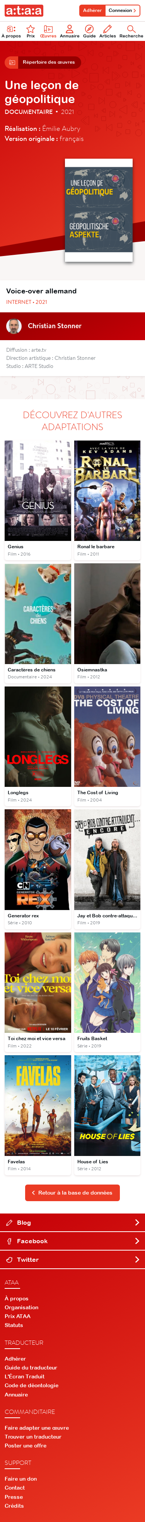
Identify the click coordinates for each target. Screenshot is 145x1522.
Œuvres (48, 31)
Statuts (14, 1325)
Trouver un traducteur (33, 1437)
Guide (89, 31)
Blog (73, 1222)
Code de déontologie (31, 1385)
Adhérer (92, 10)
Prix (30, 31)
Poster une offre (25, 1445)
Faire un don (21, 1479)
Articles (107, 31)
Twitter (73, 1259)
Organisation (21, 1307)
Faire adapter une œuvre (37, 1428)
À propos (17, 1298)
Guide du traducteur (31, 1367)
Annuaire (70, 31)
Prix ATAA (18, 1316)
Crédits (14, 1506)
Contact (15, 1488)
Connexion (122, 10)
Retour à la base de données (72, 1193)
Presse (14, 1497)
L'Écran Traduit (24, 1376)
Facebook (73, 1240)
